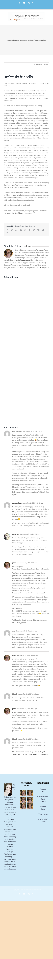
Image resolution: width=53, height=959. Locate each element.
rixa (13, 631)
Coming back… (43, 790)
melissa (8, 211)
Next (46, 65)
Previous (39, 65)
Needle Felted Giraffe (43, 820)
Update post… (43, 814)
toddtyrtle (15, 534)
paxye (14, 563)
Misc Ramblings (17, 213)
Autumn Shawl (43, 808)
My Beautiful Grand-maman (43, 799)
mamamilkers (17, 503)
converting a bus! (43, 267)
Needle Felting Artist (22, 260)
